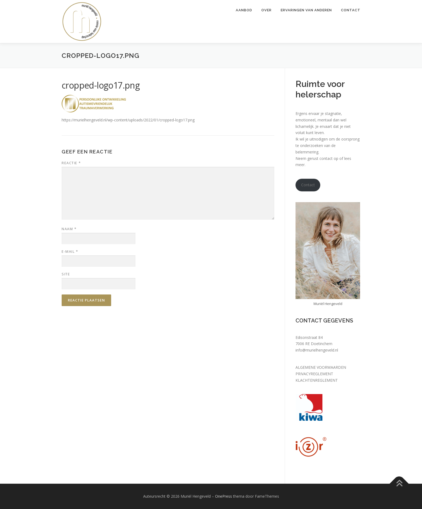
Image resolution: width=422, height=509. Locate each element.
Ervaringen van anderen (306, 10)
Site (66, 274)
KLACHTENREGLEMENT (317, 380)
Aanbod (244, 10)
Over (266, 10)
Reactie (71, 162)
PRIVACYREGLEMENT (314, 373)
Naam (69, 228)
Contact (350, 10)
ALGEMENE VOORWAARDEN (321, 367)
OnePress (223, 496)
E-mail (70, 251)
